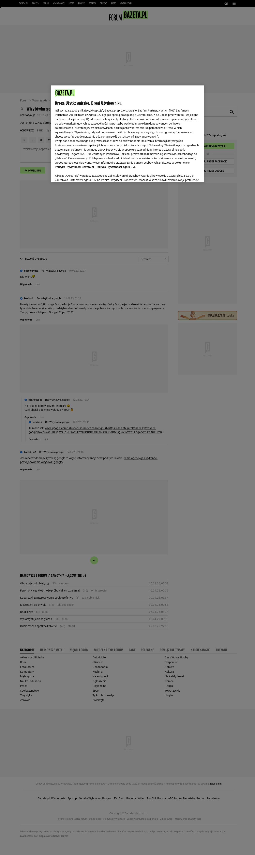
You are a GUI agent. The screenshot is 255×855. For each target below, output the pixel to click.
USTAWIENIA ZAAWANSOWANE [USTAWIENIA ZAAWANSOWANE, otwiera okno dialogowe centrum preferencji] (81, 174)
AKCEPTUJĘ (186, 174)
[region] (127, 133)
